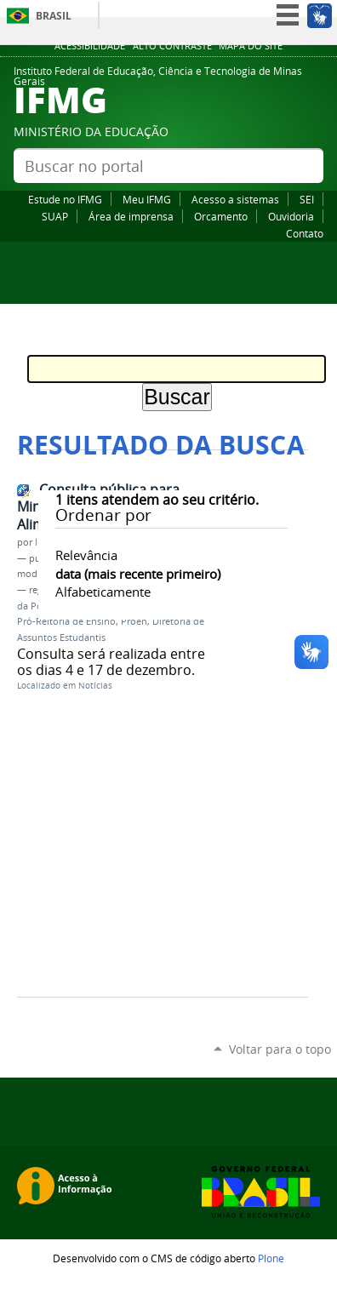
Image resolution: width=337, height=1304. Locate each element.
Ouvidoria (291, 216)
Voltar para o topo (280, 1049)
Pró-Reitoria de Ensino (66, 621)
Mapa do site (251, 46)
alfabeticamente (103, 591)
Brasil (53, 16)
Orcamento (221, 216)
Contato (304, 233)
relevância (86, 554)
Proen (134, 621)
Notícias (95, 685)
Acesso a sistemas (235, 199)
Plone (271, 1258)
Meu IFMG (147, 199)
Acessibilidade (89, 46)
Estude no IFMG (65, 199)
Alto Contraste (172, 46)
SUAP (55, 216)
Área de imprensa (131, 216)
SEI (307, 199)
